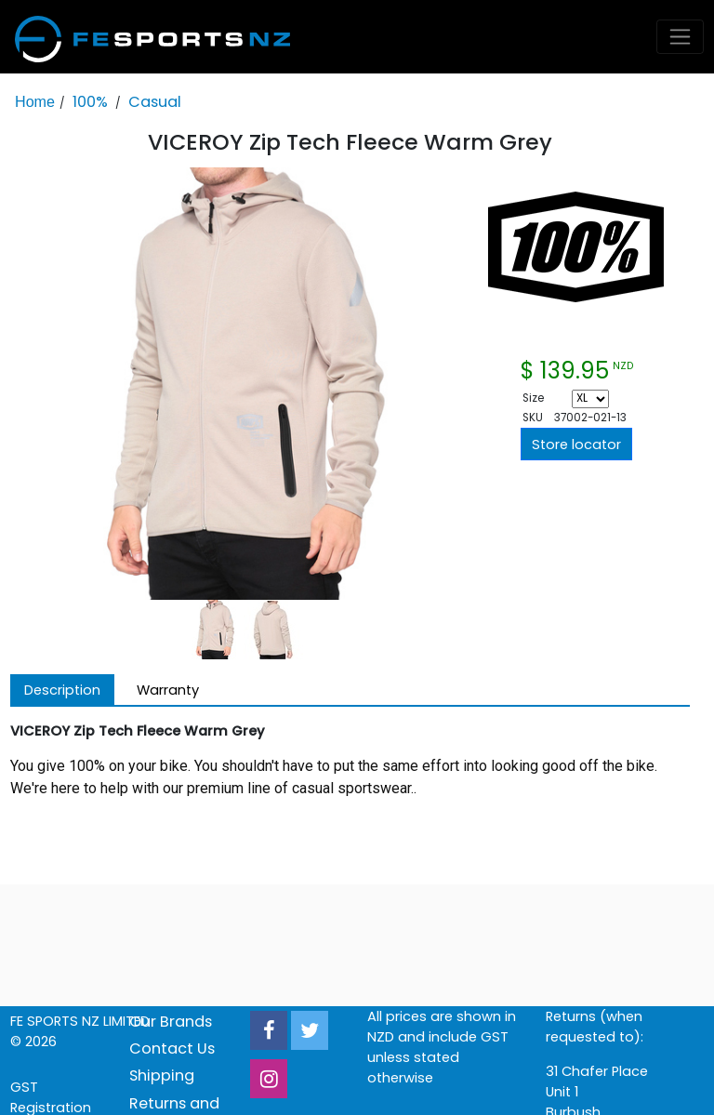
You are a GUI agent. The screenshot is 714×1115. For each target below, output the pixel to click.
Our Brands (170, 1021)
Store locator (576, 444)
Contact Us (172, 1048)
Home (35, 101)
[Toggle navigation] (680, 37)
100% (90, 102)
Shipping (161, 1075)
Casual (154, 102)
